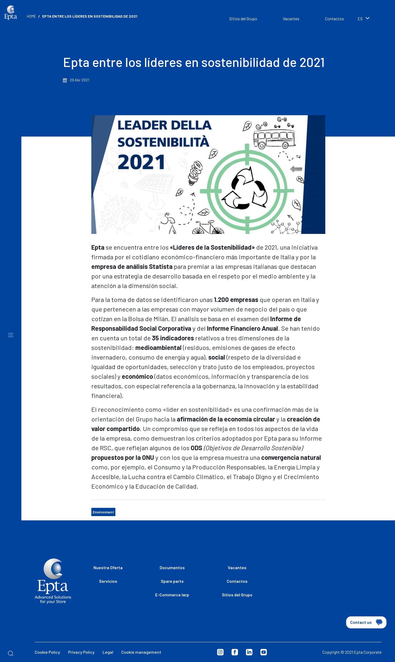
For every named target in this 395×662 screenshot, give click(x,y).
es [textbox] (360, 18)
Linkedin (249, 652)
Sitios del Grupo (243, 18)
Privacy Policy (81, 652)
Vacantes (291, 18)
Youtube (263, 652)
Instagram (220, 652)
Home (31, 16)
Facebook (235, 652)
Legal (108, 652)
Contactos (334, 18)
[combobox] (371, 19)
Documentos (172, 567)
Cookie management (141, 652)
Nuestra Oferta (108, 567)
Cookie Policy (47, 652)
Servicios (108, 581)
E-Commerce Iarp (172, 594)
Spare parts (172, 581)
